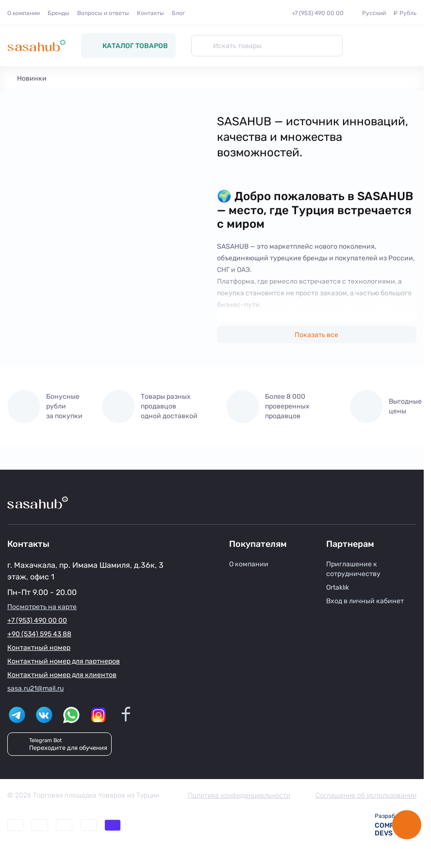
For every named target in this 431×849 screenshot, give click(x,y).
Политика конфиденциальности (239, 795)
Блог (178, 13)
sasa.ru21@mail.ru (35, 688)
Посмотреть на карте (42, 607)
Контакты (150, 13)
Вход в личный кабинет (365, 601)
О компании (23, 13)
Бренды (58, 13)
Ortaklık (337, 587)
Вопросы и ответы (103, 13)
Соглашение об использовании (365, 795)
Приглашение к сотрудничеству (353, 569)
